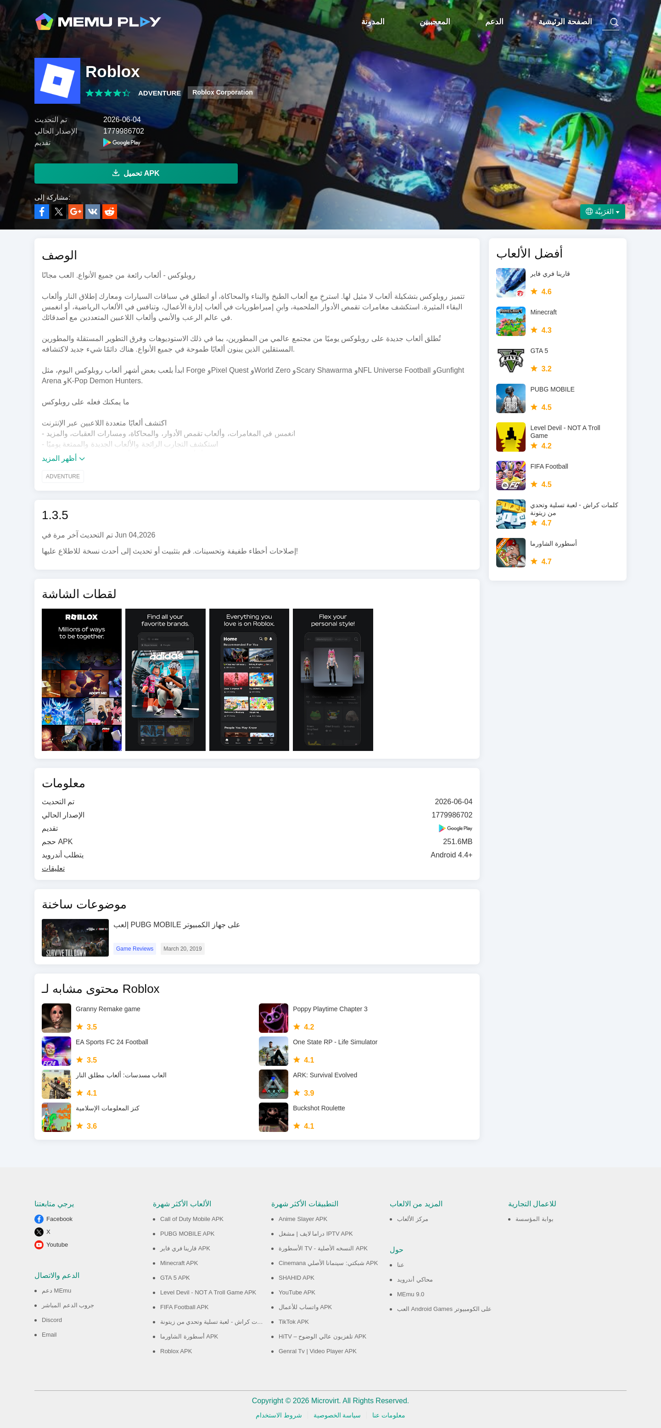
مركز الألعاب (412, 1218)
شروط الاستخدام (279, 1415)
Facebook (59, 1218)
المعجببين (435, 21)
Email (49, 1334)
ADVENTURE (159, 93)
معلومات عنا (388, 1415)
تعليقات (53, 868)
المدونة (373, 21)
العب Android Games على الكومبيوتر (444, 1308)
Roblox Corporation (222, 92)
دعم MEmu (56, 1290)
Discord (52, 1319)
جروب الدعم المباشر (68, 1305)
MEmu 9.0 (410, 1294)
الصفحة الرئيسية (565, 21)
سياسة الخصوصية (337, 1415)
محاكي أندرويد (415, 1279)
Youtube (57, 1244)
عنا (400, 1264)
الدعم (494, 21)
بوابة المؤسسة (534, 1218)
